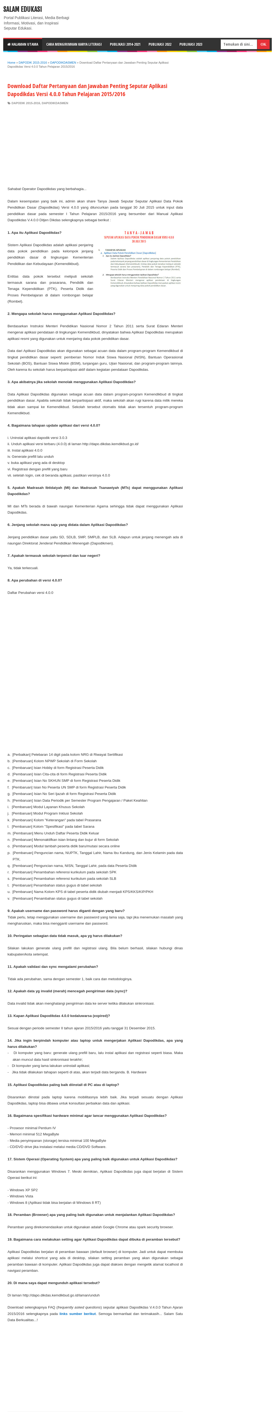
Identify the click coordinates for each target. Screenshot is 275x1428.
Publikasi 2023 (190, 44)
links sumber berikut (77, 1314)
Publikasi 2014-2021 (125, 44)
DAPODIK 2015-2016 (26, 103)
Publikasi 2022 (160, 44)
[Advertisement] (95, 145)
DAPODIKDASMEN (55, 103)
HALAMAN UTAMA (22, 44)
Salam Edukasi (22, 9)
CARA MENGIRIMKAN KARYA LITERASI (74, 44)
